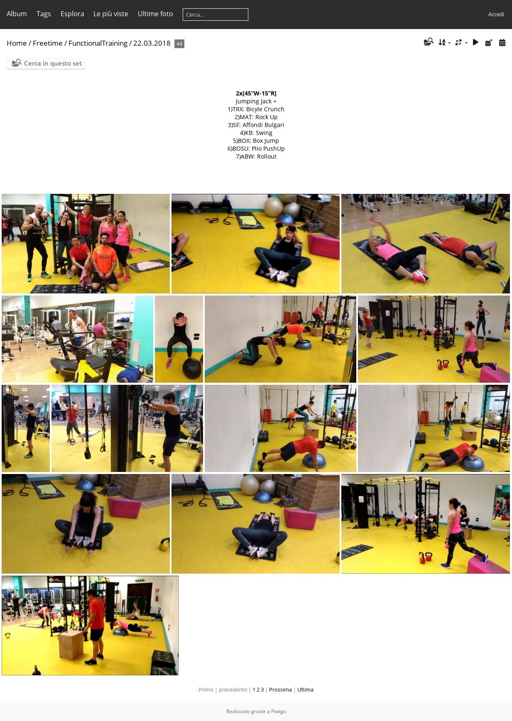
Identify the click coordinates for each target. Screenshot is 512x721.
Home (17, 43)
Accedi (496, 14)
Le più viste (110, 13)
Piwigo (278, 711)
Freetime (48, 43)
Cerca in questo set (53, 63)
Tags (44, 13)
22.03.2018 (152, 43)
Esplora (72, 13)
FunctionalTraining (98, 43)
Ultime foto (155, 13)
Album (17, 13)
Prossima (280, 689)
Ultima (305, 689)
